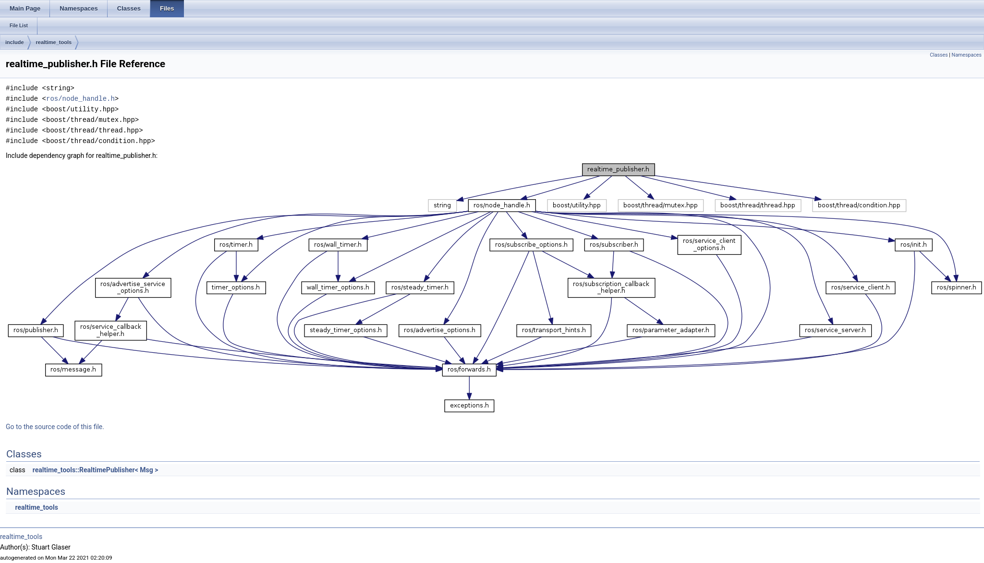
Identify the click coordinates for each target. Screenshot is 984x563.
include (14, 42)
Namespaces (967, 55)
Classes (939, 55)
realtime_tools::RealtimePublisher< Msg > (95, 470)
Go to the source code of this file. (55, 427)
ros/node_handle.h (80, 98)
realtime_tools (54, 42)
